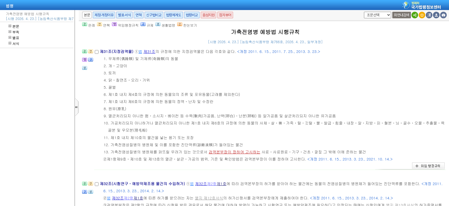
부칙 (14, 31)
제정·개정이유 (103, 15)
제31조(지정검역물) (117, 51)
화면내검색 (401, 15)
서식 (14, 43)
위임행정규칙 (125, 25)
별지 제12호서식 (209, 198)
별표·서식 (124, 15)
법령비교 (192, 15)
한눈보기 (187, 25)
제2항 (212, 183)
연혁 (138, 15)
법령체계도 (173, 15)
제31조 (149, 51)
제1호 (222, 183)
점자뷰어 (225, 15)
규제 (147, 25)
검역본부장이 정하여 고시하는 (234, 151)
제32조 (201, 183)
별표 (14, 37)
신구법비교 (154, 15)
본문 (14, 26)
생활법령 (165, 25)
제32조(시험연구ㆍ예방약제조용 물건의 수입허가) (143, 183)
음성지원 (208, 15)
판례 (88, 25)
